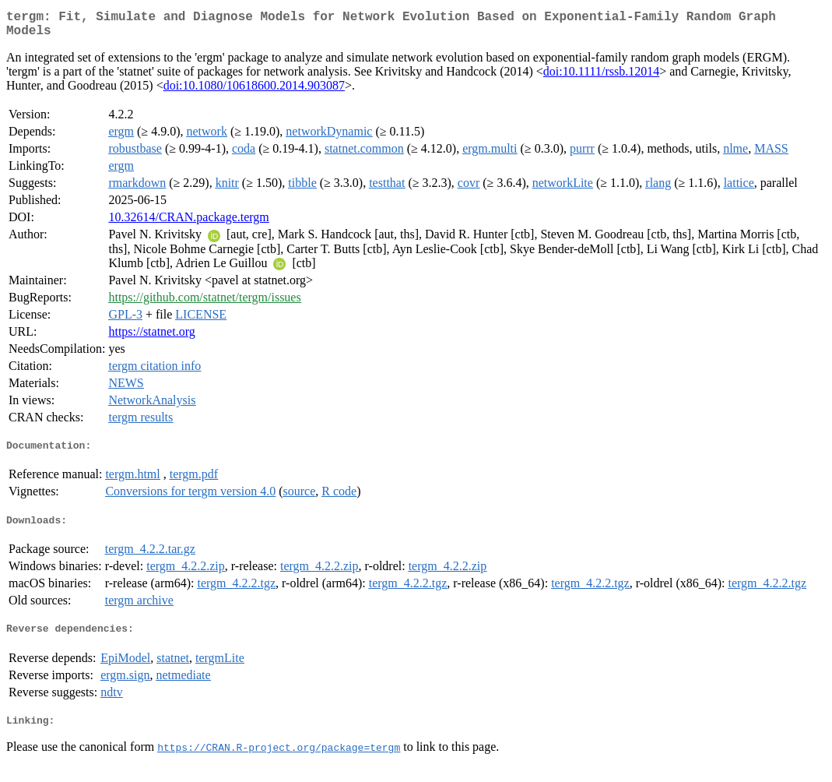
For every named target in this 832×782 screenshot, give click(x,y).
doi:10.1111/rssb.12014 (601, 77)
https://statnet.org (151, 337)
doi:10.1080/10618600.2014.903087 (254, 91)
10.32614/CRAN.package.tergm (188, 223)
